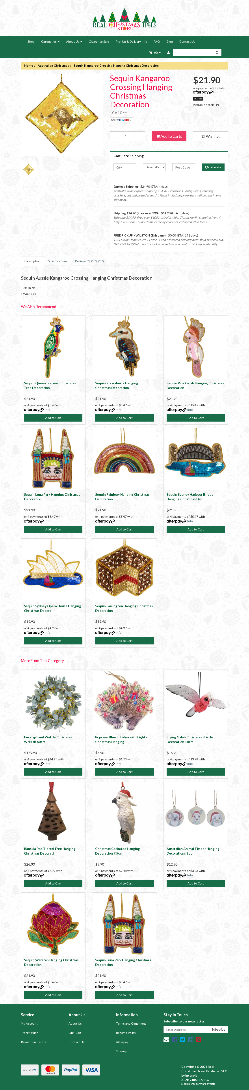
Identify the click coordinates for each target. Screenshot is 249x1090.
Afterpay (122, 1042)
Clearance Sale (99, 41)
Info (215, 92)
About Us (74, 41)
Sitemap (121, 1051)
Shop (31, 41)
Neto (213, 1083)
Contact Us (187, 41)
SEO (224, 1071)
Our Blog (75, 1033)
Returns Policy (126, 1033)
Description (32, 261)
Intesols (191, 1075)
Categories (50, 41)
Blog (170, 41)
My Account (29, 1023)
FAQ (157, 41)
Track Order (29, 1033)
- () (155, 52)
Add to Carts (169, 136)
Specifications (57, 261)
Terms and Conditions (131, 1023)
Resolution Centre (33, 1042)
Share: (121, 119)
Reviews (89, 261)
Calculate (213, 167)
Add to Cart (53, 418)
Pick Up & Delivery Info (131, 41)
